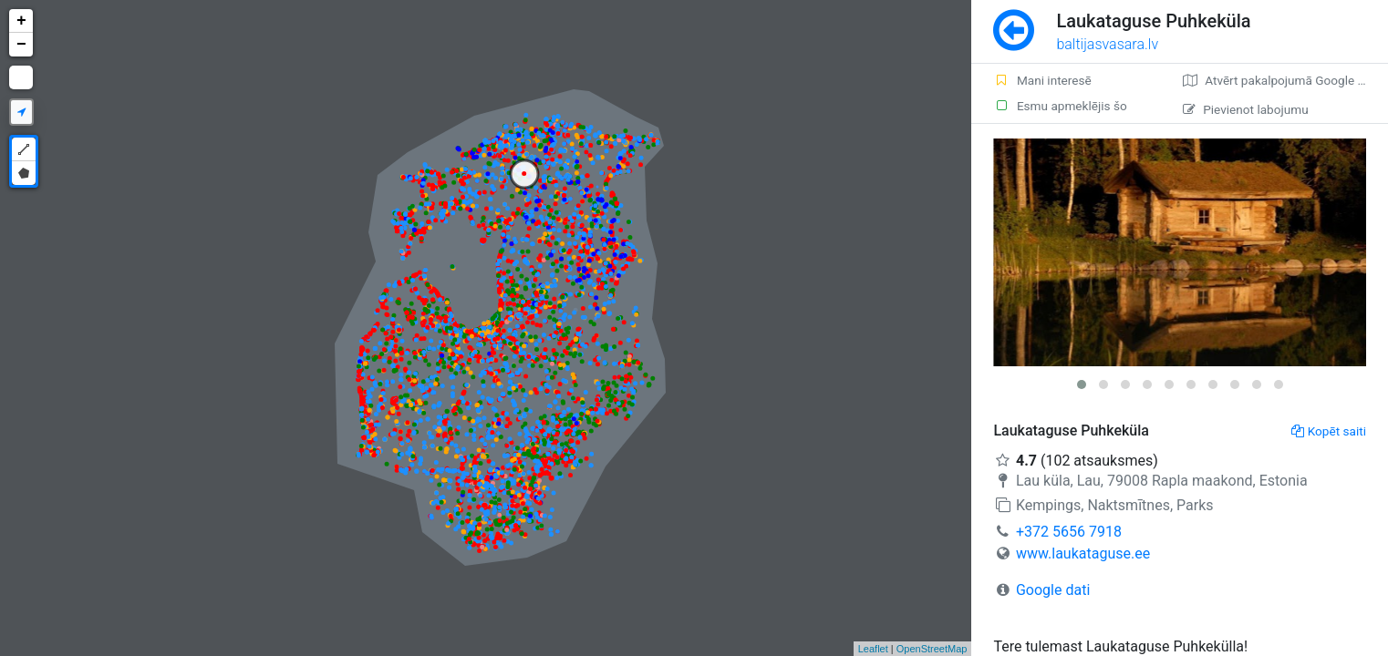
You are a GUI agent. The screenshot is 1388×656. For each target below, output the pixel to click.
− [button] (21, 45)
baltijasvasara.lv (1107, 44)
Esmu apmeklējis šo (1059, 105)
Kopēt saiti (1328, 431)
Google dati (1053, 590)
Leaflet (873, 648)
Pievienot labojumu (1245, 109)
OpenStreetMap (932, 648)
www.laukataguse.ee (1083, 553)
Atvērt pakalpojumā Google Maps (1285, 80)
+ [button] (21, 21)
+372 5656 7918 (1069, 531)
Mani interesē (1042, 80)
